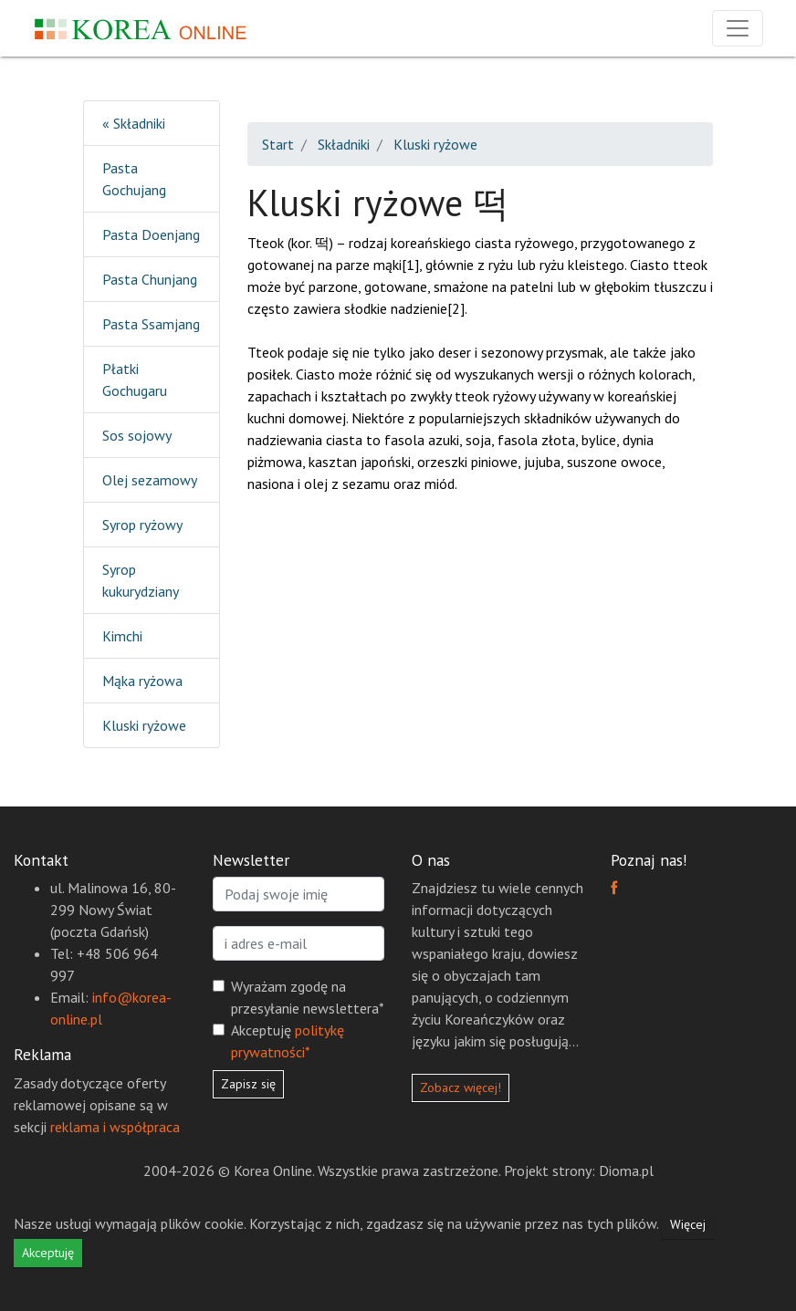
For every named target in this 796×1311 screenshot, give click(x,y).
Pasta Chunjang (149, 279)
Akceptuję (287, 1041)
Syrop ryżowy (142, 524)
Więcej (688, 1224)
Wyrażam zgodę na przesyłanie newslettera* (307, 997)
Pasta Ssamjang (151, 324)
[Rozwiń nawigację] (737, 28)
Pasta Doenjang (151, 234)
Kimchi (122, 636)
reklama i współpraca (115, 1127)
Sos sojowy (137, 435)
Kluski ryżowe (144, 725)
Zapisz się (248, 1084)
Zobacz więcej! (460, 1087)
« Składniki (133, 123)
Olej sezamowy (149, 480)
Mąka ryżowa (142, 680)
